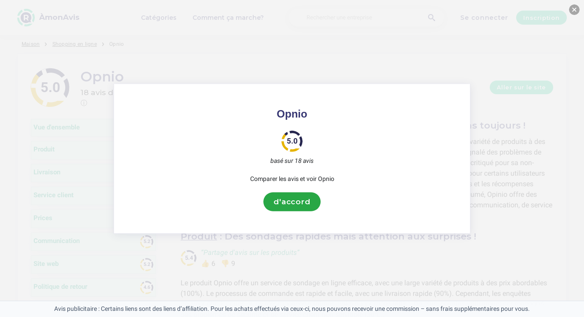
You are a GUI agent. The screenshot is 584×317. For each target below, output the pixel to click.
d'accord (292, 201)
